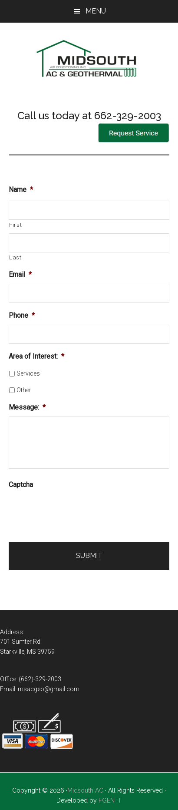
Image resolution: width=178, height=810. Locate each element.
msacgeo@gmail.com (48, 689)
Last (15, 257)
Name (21, 189)
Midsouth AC (85, 790)
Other (23, 390)
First (15, 225)
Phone (22, 315)
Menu (96, 11)
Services (28, 373)
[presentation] (75, 511)
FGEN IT (110, 800)
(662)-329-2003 (40, 679)
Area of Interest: (36, 356)
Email (20, 274)
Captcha (21, 485)
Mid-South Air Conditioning (89, 59)
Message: (27, 407)
